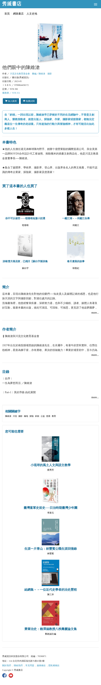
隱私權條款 (53, 665)
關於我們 (6, 665)
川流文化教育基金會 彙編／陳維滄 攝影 (31, 73)
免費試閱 (29, 101)
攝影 (20, 416)
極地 (26, 416)
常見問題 (29, 665)
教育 (54, 416)
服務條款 (41, 665)
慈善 (48, 416)
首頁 (7, 13)
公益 (43, 416)
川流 (15, 416)
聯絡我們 (18, 665)
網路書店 (18, 13)
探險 (32, 416)
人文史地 (32, 13)
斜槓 (37, 416)
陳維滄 (8, 416)
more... (95, 312)
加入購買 (11, 101)
